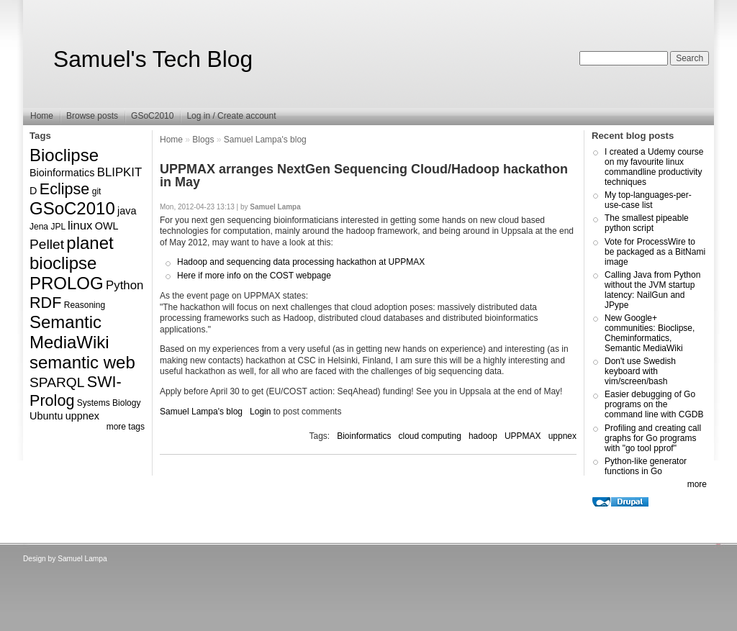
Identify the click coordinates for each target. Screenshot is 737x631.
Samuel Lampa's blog (265, 140)
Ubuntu (46, 416)
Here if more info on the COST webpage (254, 276)
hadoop (483, 436)
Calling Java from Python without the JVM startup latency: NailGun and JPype (652, 290)
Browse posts (92, 116)
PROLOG (67, 283)
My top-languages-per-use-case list (648, 200)
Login (260, 412)
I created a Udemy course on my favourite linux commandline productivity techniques (654, 167)
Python (124, 285)
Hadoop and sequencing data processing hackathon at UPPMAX (301, 262)
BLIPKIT (120, 172)
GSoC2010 (152, 116)
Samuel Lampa (82, 559)
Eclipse (65, 189)
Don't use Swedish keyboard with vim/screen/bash (640, 371)
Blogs (203, 140)
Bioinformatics (62, 172)
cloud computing (430, 436)
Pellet (47, 244)
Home (41, 116)
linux (80, 225)
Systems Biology (109, 403)
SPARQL (57, 382)
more (697, 484)
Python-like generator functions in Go (646, 466)
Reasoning (84, 305)
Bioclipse (64, 155)
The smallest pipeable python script (647, 223)
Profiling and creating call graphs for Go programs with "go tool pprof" (653, 438)
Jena (39, 227)
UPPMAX (523, 436)
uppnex (82, 416)
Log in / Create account (231, 116)
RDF (45, 303)
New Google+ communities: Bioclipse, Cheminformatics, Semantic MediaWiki (650, 333)
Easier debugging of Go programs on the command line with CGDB (654, 404)
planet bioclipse (72, 253)
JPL (57, 227)
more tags (126, 427)
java (126, 211)
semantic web (82, 362)
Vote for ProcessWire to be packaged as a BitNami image (655, 252)
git (96, 191)
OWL (107, 226)
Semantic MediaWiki (69, 332)
